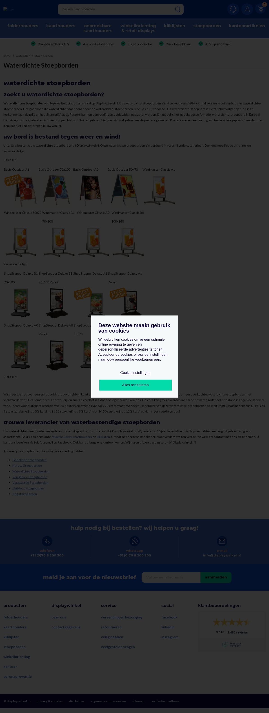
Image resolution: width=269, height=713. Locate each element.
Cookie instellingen (135, 373)
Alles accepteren (135, 385)
